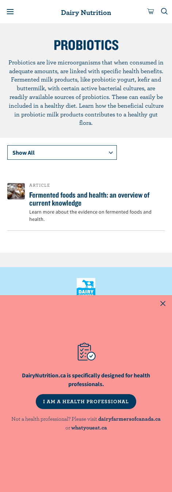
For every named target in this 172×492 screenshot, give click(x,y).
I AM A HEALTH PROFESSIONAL (86, 401)
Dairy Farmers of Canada (86, 290)
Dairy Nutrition (86, 12)
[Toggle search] (164, 11)
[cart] (151, 11)
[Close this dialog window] (163, 304)
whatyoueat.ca (89, 427)
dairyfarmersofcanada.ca (129, 419)
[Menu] (10, 11)
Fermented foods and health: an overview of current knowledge (89, 198)
